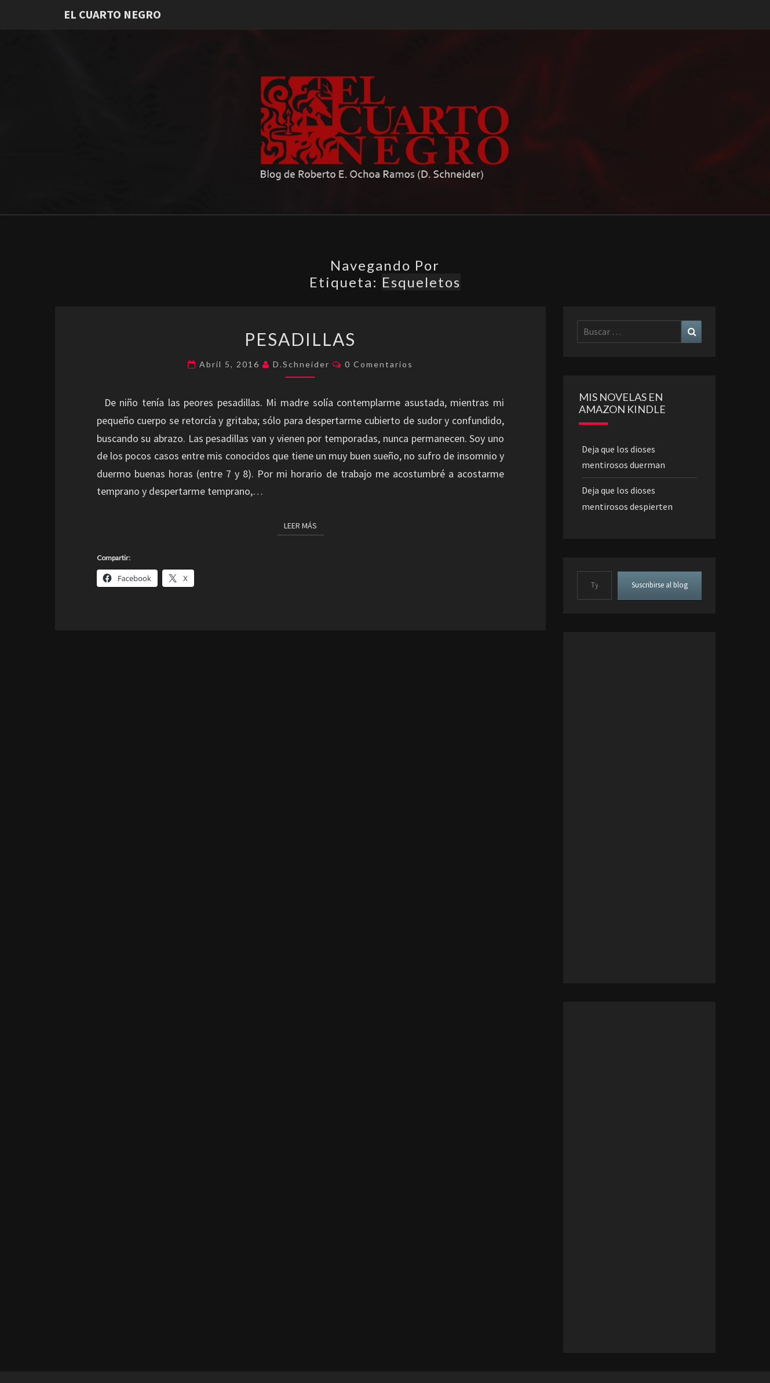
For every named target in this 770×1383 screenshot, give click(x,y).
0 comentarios (379, 364)
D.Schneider (301, 364)
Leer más (304, 525)
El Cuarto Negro (112, 14)
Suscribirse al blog (660, 585)
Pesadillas (300, 339)
